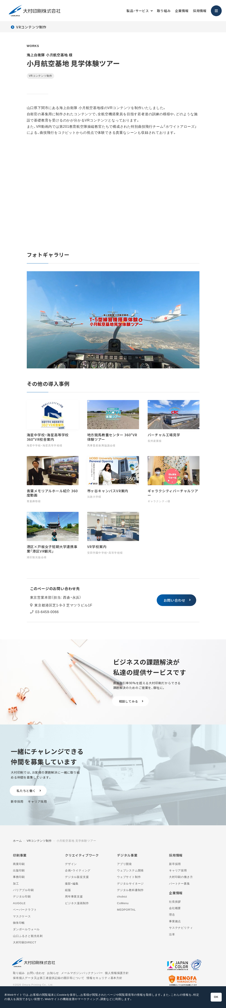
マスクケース (22, 916)
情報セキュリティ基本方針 (104, 978)
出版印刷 (19, 870)
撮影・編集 (72, 883)
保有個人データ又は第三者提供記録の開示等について (48, 978)
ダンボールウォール (26, 929)
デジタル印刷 (22, 896)
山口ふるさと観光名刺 (28, 936)
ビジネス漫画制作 (77, 903)
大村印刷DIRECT (24, 942)
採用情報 (200, 10)
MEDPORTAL (126, 909)
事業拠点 (175, 921)
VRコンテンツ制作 (31, 27)
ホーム (17, 840)
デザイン (71, 864)
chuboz (122, 896)
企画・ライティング (77, 870)
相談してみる (128, 701)
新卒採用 (17, 801)
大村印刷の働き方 (181, 877)
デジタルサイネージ (130, 883)
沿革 (172, 934)
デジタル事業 (127, 855)
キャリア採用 (37, 801)
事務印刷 (19, 877)
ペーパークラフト (25, 909)
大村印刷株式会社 (34, 11)
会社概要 (175, 908)
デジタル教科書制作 (130, 890)
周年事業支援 (74, 896)
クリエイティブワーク (82, 855)
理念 (172, 914)
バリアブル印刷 (23, 890)
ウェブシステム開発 (130, 870)
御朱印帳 (19, 922)
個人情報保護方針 (117, 973)
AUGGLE (19, 903)
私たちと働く (26, 790)
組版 (68, 890)
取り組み (164, 10)
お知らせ (53, 973)
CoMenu (123, 903)
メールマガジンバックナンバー (82, 973)
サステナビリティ (181, 927)
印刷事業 (20, 855)
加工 (16, 883)
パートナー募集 (179, 883)
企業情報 (182, 10)
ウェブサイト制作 (129, 877)
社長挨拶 (175, 901)
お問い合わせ (174, 600)
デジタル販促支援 (77, 877)
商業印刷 (19, 864)
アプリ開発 (124, 864)
